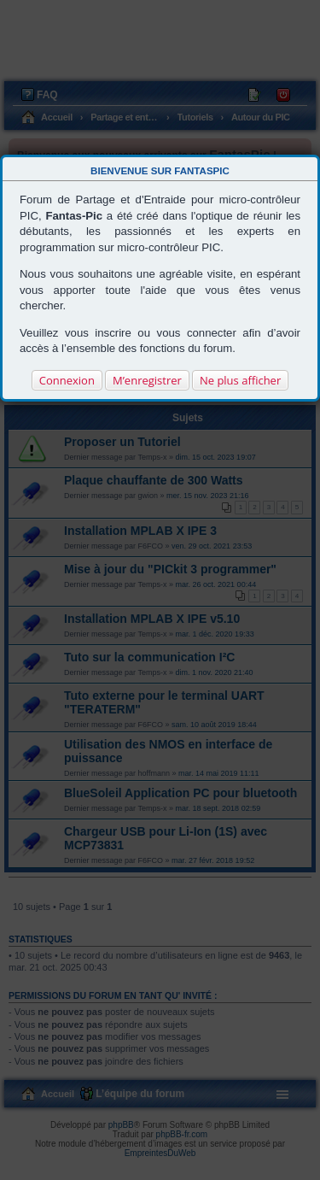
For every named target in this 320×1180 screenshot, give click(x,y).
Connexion (67, 380)
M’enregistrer (147, 380)
